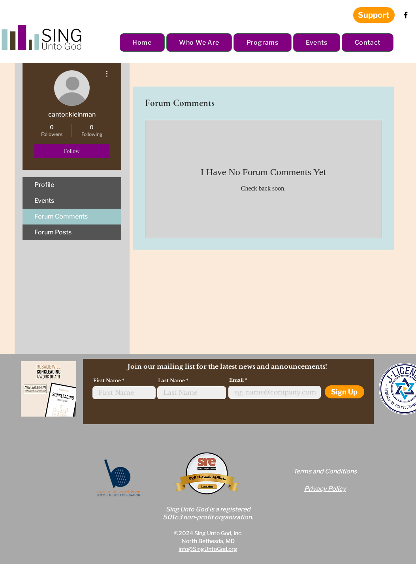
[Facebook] (405, 15)
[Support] (374, 15)
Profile (44, 185)
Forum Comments (61, 216)
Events (44, 200)
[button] (199, 42)
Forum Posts (53, 232)
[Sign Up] (344, 391)
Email (236, 380)
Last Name (171, 380)
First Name (107, 380)
